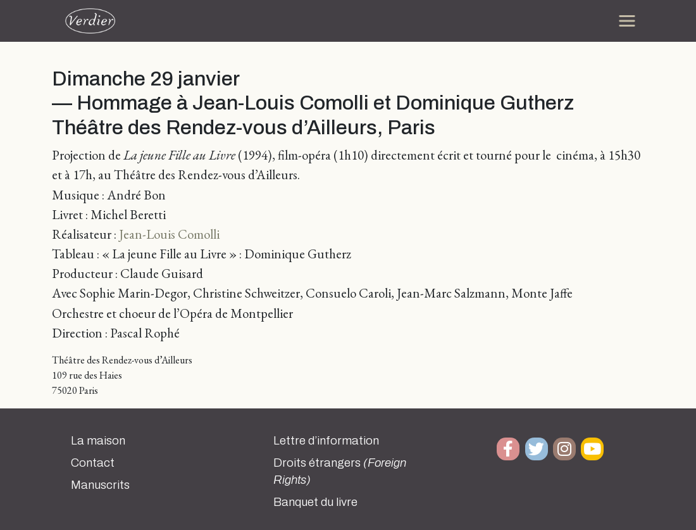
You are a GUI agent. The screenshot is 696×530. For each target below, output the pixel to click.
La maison (98, 440)
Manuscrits (100, 485)
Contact (93, 463)
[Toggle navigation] (627, 21)
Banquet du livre (315, 502)
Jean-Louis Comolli (169, 234)
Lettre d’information (326, 440)
